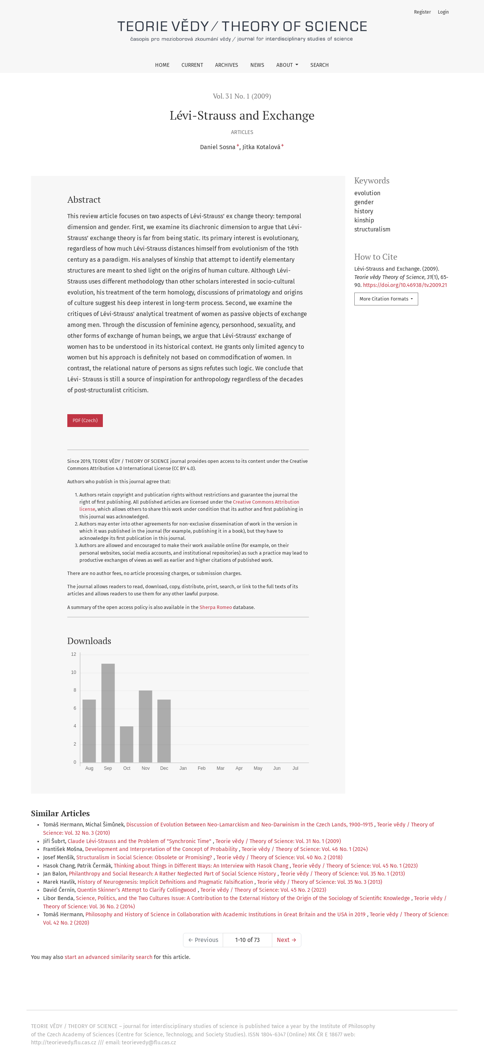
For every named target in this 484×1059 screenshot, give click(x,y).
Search (319, 65)
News (257, 65)
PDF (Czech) (85, 420)
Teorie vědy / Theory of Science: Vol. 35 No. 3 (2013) (319, 882)
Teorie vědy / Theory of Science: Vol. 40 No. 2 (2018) (279, 857)
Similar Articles (60, 813)
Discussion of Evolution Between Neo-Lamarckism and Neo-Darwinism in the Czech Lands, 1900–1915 (250, 825)
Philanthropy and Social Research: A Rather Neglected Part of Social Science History (173, 874)
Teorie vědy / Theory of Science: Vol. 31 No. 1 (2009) (278, 841)
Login (443, 12)
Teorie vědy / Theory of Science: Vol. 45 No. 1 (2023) (355, 866)
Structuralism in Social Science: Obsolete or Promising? (145, 857)
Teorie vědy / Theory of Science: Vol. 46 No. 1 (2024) (305, 849)
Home (162, 65)
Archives (226, 65)
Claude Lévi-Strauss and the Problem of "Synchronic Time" (140, 841)
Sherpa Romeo (216, 607)
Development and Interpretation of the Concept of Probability (162, 849)
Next (286, 939)
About (285, 65)
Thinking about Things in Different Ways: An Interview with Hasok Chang (202, 866)
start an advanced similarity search (108, 957)
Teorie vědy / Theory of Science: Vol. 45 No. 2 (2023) (263, 890)
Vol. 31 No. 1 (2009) (242, 96)
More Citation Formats (385, 299)
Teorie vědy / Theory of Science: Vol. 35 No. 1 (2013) (342, 874)
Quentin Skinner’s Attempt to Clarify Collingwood (137, 890)
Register (422, 12)
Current (192, 65)
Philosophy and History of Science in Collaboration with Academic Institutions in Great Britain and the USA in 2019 (226, 914)
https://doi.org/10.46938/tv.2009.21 (405, 285)
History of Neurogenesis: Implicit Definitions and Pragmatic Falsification (166, 882)
